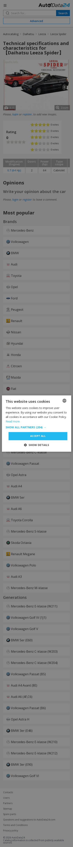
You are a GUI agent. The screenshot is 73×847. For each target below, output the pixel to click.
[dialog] (36, 423)
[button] (36, 427)
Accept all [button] (38, 436)
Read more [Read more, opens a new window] (13, 421)
